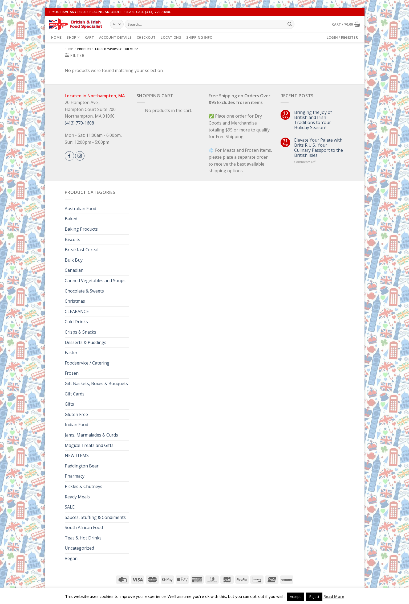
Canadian (74, 270)
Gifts (69, 404)
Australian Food (80, 208)
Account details (115, 37)
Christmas (75, 301)
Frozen (72, 373)
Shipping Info (199, 37)
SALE (70, 507)
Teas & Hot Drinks (83, 538)
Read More (333, 596)
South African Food (84, 527)
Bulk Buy (74, 260)
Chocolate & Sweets (84, 291)
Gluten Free (76, 414)
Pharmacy (74, 476)
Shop (73, 37)
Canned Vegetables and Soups (95, 280)
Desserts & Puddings (85, 342)
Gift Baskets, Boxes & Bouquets (96, 383)
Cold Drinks (76, 322)
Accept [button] (295, 596)
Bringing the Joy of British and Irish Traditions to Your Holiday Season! (313, 120)
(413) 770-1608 (79, 123)
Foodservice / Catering (87, 363)
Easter (71, 352)
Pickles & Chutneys (83, 486)
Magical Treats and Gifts (89, 445)
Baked (71, 219)
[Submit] (289, 24)
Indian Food (76, 424)
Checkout (146, 37)
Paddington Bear (82, 466)
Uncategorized (79, 548)
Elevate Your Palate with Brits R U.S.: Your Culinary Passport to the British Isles (318, 148)
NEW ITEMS (77, 455)
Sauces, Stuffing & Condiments (95, 517)
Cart (89, 37)
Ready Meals (77, 497)
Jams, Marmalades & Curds (91, 435)
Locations (171, 37)
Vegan (71, 558)
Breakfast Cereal (81, 250)
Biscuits (72, 239)
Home (56, 37)
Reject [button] (314, 596)
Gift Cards (74, 394)
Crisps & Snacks (80, 332)
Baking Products (81, 229)
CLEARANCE (77, 311)
